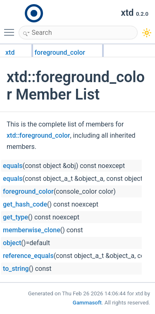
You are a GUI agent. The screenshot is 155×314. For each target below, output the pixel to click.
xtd (9, 52)
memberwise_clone (31, 230)
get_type (15, 217)
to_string (16, 269)
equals (12, 166)
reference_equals (28, 256)
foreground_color (59, 52)
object (12, 243)
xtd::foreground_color (38, 135)
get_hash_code (25, 204)
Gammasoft (87, 302)
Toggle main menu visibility (11, 28)
